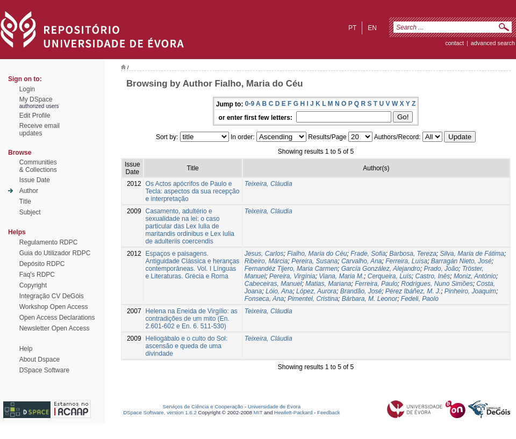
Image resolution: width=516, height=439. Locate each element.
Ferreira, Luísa (406, 261)
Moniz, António (475, 276)
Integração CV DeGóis (51, 296)
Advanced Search (493, 43)
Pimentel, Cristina (313, 299)
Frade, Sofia (367, 253)
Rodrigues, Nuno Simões (436, 283)
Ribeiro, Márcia (266, 261)
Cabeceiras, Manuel (273, 283)
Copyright (33, 285)
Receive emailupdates (39, 129)
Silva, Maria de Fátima (472, 253)
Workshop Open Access (53, 307)
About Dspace (39, 359)
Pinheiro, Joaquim (470, 291)
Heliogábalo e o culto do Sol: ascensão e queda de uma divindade (187, 346)
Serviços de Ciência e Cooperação (203, 406)
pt (352, 28)
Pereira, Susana (314, 261)
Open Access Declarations (57, 317)
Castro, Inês (432, 276)
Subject (30, 212)
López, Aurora (316, 291)
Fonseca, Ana (264, 299)
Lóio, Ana (279, 291)
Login (27, 89)
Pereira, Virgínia (292, 276)
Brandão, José (361, 291)
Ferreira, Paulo (376, 283)
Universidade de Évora (274, 406)
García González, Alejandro (380, 268)
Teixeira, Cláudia (268, 184)
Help (26, 348)
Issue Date (34, 180)
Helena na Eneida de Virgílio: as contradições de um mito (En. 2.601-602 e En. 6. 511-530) (192, 318)
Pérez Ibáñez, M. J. (413, 291)
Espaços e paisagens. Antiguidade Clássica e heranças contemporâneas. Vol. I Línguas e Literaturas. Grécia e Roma (193, 265)
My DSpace (36, 99)
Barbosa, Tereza (412, 253)
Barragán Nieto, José (461, 261)
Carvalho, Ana (361, 261)
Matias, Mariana (328, 283)
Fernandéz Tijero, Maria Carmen (291, 268)
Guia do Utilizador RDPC (55, 253)
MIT (258, 412)
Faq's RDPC (37, 274)
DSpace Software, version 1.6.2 (160, 412)
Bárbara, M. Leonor (369, 299)
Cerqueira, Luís (390, 276)
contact (454, 43)
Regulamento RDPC (48, 242)
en (372, 28)
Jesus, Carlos (264, 253)
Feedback (328, 412)
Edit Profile (35, 115)
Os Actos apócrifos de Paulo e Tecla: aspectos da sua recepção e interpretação (193, 191)
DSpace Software (44, 370)
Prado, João (441, 268)
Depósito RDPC (42, 264)
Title (25, 201)
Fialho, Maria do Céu (317, 253)
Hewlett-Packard (293, 412)
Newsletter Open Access (54, 328)
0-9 (249, 103)
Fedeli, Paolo (420, 299)
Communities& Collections (38, 166)
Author (28, 191)
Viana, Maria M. (341, 276)
